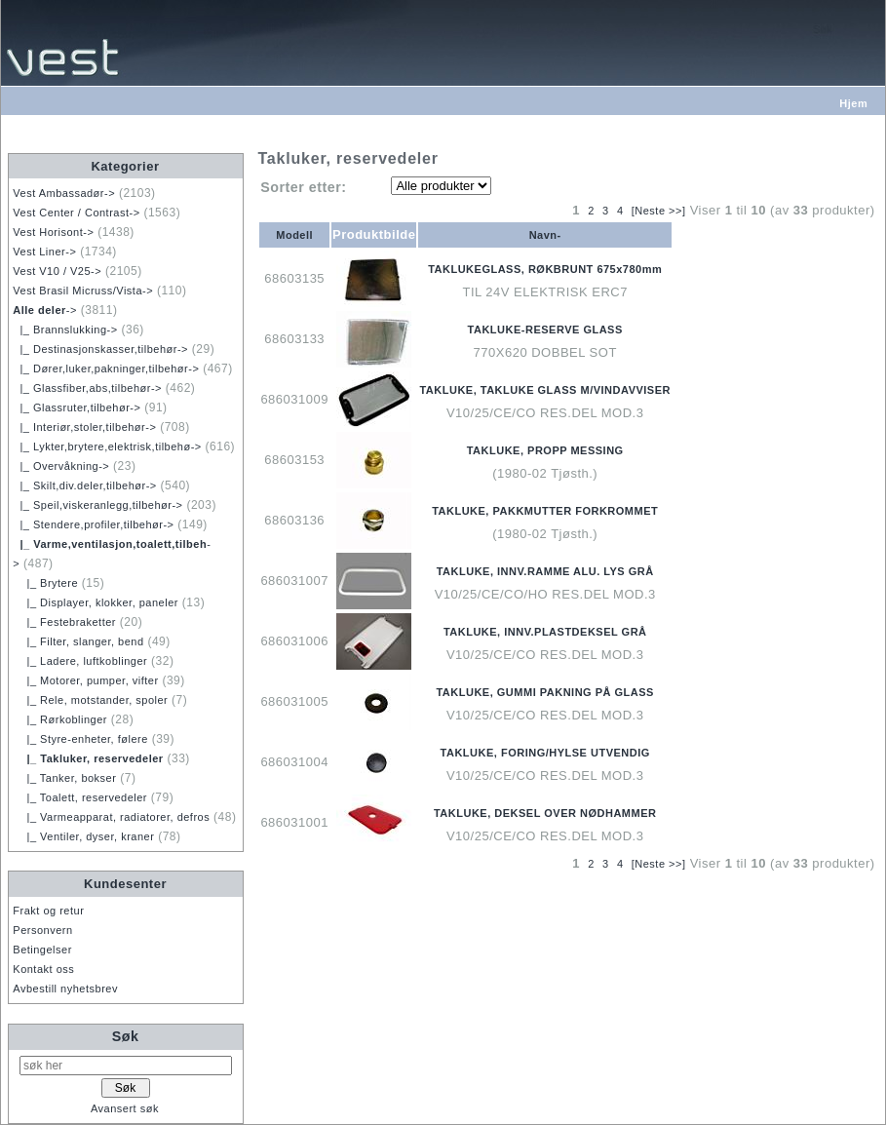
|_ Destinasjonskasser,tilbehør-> (100, 349)
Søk (125, 1036)
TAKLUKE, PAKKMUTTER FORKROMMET (545, 511)
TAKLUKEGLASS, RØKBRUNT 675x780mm (545, 269)
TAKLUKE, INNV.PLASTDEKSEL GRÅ (545, 632)
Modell (294, 235)
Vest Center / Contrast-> (76, 212)
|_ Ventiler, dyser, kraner (83, 836)
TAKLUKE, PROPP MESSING (545, 450)
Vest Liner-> (44, 251)
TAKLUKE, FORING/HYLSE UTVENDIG (545, 752)
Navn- (545, 235)
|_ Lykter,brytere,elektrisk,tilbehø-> (107, 446)
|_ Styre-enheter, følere (80, 739)
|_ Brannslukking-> (65, 329)
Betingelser (42, 949)
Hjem (853, 103)
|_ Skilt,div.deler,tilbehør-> (84, 485)
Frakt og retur (48, 910)
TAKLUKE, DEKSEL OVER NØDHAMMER (545, 813)
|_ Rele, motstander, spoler (90, 700)
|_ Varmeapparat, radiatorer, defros (111, 817)
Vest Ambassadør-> (64, 193)
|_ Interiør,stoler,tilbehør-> (84, 427)
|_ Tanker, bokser (64, 778)
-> (45, 310)
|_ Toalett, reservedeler (80, 797)
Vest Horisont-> (53, 232)
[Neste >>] (659, 210)
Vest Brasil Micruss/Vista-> (83, 290)
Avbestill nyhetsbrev (65, 988)
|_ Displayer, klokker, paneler (95, 602)
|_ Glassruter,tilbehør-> (76, 407)
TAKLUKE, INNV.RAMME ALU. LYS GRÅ (545, 571)
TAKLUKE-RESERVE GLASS (545, 329)
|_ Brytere (45, 583)
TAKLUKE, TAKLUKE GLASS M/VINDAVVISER (545, 390)
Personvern (42, 930)
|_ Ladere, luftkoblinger (80, 661)
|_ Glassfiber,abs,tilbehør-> (87, 388)
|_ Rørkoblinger (60, 719)
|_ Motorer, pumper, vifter (85, 680)
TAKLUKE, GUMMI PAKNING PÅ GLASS (544, 692)
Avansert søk (125, 1108)
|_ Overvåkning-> (61, 466)
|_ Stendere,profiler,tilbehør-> (93, 524)
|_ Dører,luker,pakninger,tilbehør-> (106, 368)
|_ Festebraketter (64, 622)
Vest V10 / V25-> (57, 271)
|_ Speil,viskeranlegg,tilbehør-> (97, 505)
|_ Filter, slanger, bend (78, 641)
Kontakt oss (43, 969)
